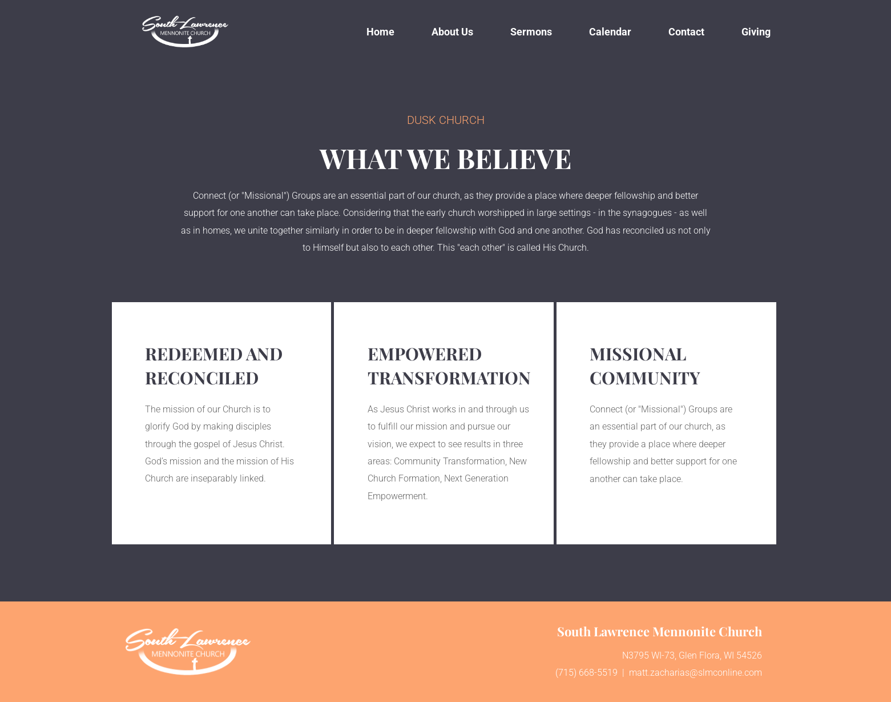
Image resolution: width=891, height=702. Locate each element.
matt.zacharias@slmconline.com (695, 672)
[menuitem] (380, 31)
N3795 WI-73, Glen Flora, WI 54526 (692, 655)
